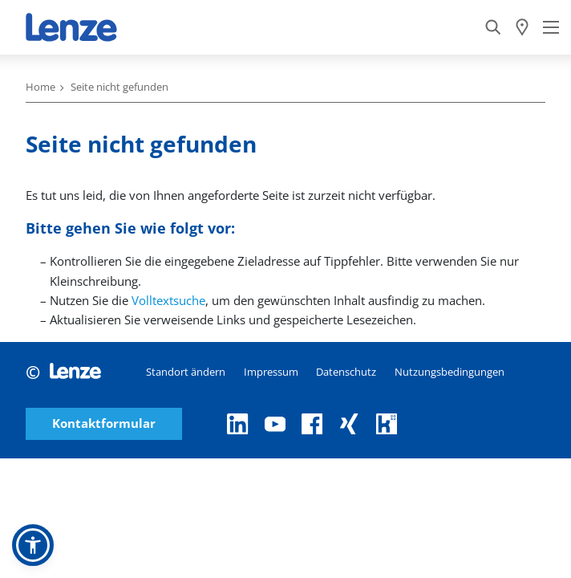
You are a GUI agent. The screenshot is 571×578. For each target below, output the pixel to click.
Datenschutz (346, 371)
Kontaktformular (104, 423)
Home (40, 86)
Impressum (271, 371)
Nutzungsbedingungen (449, 371)
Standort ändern (185, 371)
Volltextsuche (168, 300)
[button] (33, 545)
